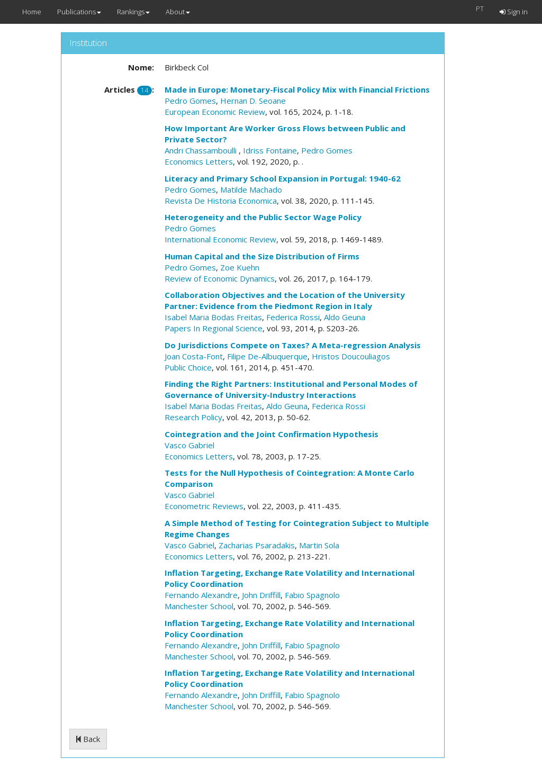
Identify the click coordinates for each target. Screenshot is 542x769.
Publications (79, 11)
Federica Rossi (293, 317)
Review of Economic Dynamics (220, 278)
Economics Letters (199, 161)
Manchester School (199, 606)
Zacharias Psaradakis (257, 545)
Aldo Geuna (344, 317)
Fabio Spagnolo (312, 595)
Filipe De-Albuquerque (267, 356)
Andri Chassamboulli (202, 150)
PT (480, 8)
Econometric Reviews (204, 506)
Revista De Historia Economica (221, 200)
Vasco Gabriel (189, 445)
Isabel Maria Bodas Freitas (213, 317)
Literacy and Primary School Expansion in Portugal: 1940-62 (283, 178)
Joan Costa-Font (194, 356)
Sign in (514, 11)
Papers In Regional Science (214, 328)
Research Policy (193, 417)
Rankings (133, 11)
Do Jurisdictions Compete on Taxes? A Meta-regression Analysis (293, 345)
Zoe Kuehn (239, 267)
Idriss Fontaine (270, 150)
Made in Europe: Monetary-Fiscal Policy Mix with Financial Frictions (297, 89)
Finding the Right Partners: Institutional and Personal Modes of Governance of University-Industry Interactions (291, 389)
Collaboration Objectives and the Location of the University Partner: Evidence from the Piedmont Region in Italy (285, 300)
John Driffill (261, 595)
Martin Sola (319, 545)
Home (31, 11)
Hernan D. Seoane (253, 100)
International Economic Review (220, 239)
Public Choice (188, 367)
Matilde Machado (251, 189)
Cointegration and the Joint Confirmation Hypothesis (271, 434)
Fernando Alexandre (201, 595)
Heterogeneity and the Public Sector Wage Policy (263, 217)
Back (88, 739)
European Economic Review (215, 111)
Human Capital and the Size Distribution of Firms (262, 256)
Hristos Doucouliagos (351, 356)
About (178, 11)
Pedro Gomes (190, 100)
